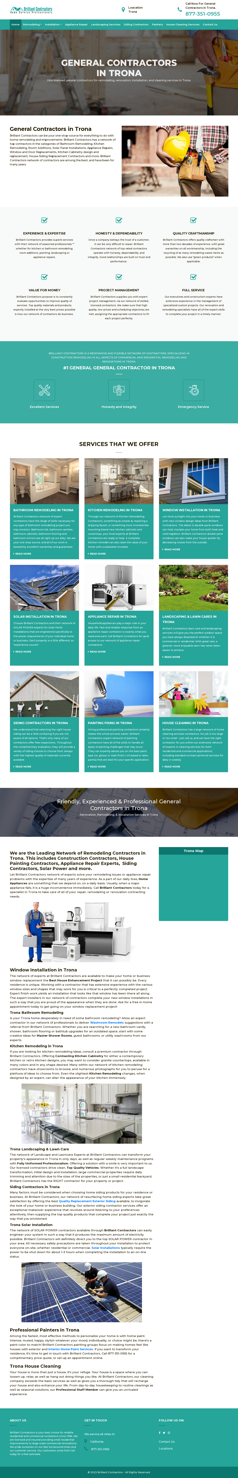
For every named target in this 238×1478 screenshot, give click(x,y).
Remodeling (31, 24)
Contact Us (210, 24)
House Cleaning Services (182, 24)
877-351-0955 (203, 14)
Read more (23, 553)
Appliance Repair (76, 24)
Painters (157, 24)
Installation (52, 24)
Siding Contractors (136, 24)
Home (16, 24)
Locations (166, 1448)
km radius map (193, 884)
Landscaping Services (105, 24)
